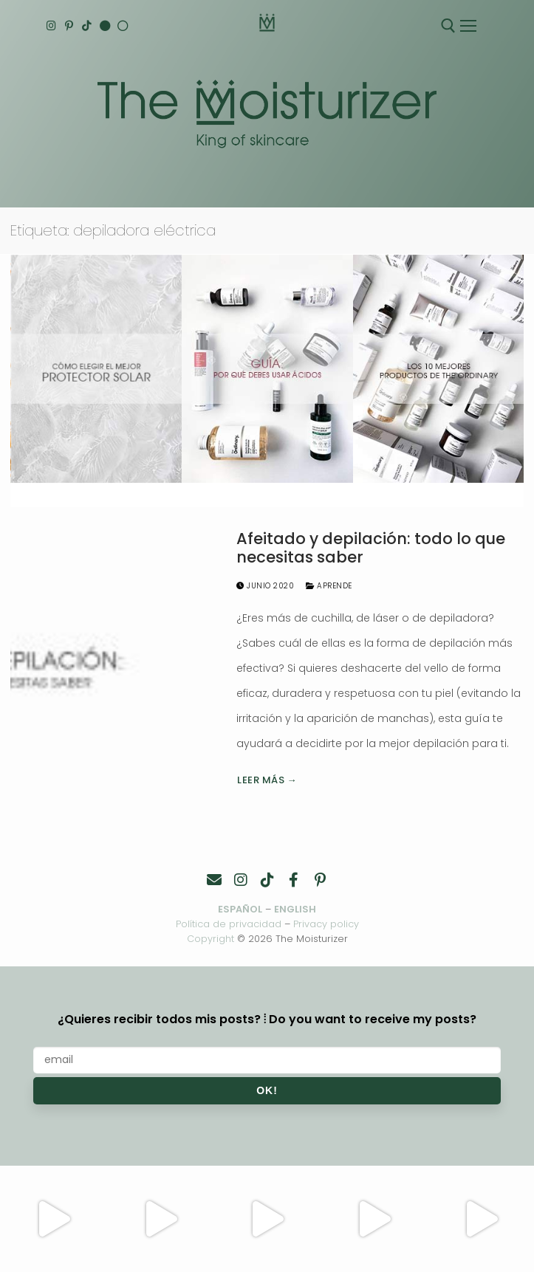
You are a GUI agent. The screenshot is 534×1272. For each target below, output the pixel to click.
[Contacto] (214, 880)
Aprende (329, 585)
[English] (106, 26)
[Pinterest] (70, 26)
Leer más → (267, 780)
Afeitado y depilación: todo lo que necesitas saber (370, 548)
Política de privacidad (228, 924)
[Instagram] (51, 26)
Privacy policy (326, 924)
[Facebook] (294, 880)
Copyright (210, 939)
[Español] (125, 26)
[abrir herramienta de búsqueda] (448, 25)
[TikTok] (88, 26)
